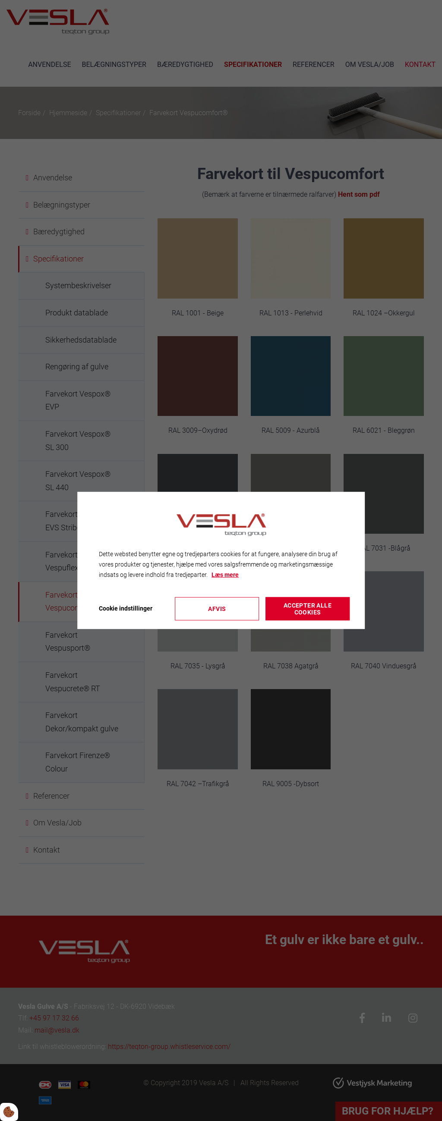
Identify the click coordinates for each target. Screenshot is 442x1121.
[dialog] (221, 560)
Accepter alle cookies (308, 609)
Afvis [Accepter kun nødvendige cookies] (217, 608)
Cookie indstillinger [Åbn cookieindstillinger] (125, 608)
